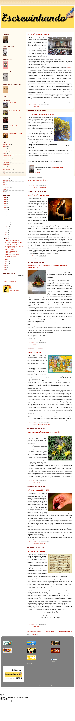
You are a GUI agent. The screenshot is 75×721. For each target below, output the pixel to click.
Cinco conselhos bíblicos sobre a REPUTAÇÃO (44, 432)
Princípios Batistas (6, 185)
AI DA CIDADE (12, 102)
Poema (4, 184)
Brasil (34, 187)
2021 (5, 207)
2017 (5, 215)
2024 (5, 201)
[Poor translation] (5, 699)
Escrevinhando (6, 164)
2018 (5, 213)
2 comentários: (32, 342)
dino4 (42, 685)
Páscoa (34, 344)
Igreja (4, 171)
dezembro (7, 222)
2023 (5, 203)
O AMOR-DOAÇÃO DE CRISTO (38, 490)
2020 (5, 209)
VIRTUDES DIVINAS (13, 125)
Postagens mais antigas (65, 631)
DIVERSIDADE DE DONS (14, 110)
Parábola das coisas (6, 180)
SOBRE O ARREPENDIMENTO (15, 133)
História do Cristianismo (8, 169)
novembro (7, 224)
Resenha (4, 189)
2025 (5, 199)
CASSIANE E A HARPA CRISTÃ (38, 195)
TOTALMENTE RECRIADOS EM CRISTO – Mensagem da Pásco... (14, 247)
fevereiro (7, 261)
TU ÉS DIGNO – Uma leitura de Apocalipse (36, 179)
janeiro (6, 263)
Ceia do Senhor (36, 543)
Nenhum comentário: (33, 104)
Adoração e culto (36, 257)
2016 (5, 217)
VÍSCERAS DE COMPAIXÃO (15, 118)
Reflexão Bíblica (42, 187)
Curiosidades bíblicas (7, 155)
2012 (5, 267)
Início (4, 173)
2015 (5, 219)
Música (38, 106)
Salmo (4, 191)
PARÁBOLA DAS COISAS (57, 167)
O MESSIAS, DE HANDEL (36, 551)
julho (6, 232)
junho (6, 234)
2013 (5, 265)
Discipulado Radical (7, 158)
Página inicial (50, 631)
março (6, 259)
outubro (7, 226)
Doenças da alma (6, 160)
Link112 (52, 656)
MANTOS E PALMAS (35, 352)
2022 (5, 205)
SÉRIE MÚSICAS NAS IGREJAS (39, 34)
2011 (5, 269)
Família (4, 166)
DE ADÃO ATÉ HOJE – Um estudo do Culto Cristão (37, 180)
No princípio (5, 178)
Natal (4, 176)
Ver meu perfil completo (14, 290)
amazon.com (37, 173)
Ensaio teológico (6, 162)
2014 (5, 221)
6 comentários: (32, 185)
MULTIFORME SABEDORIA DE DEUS (41, 114)
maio (6, 236)
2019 (5, 211)
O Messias (69, 67)
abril (6, 238)
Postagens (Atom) (34, 634)
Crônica (34, 106)
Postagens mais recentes (34, 631)
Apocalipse (5, 146)
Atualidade (5, 148)
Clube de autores (38, 171)
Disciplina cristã (6, 157)
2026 (5, 197)
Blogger (51, 685)
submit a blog (53, 661)
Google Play (37, 172)
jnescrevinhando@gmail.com (10, 281)
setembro (7, 228)
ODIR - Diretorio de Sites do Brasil (10, 637)
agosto (6, 230)
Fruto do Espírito (6, 167)
